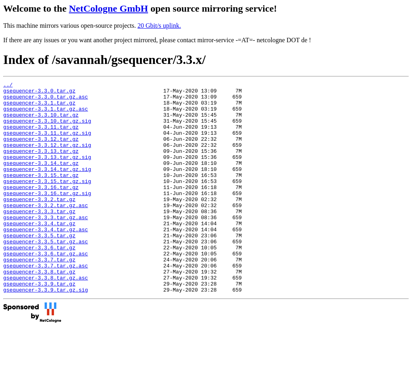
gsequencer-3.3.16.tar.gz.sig (47, 216)
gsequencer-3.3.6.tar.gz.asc (45, 288)
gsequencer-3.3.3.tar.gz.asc (45, 245)
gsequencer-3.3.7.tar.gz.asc (45, 302)
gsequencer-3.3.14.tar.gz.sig (47, 187)
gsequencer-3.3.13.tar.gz (40, 165)
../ (7, 85)
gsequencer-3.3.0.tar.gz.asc (45, 100)
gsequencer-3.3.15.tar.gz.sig (47, 201)
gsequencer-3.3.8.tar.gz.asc (45, 317)
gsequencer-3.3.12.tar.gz (40, 150)
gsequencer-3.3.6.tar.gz (39, 281)
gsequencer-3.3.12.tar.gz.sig (47, 158)
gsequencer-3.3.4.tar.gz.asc (45, 259)
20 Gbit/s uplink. (159, 25)
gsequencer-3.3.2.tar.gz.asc (45, 230)
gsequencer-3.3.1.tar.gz (39, 107)
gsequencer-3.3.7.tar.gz (39, 295)
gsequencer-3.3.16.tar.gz (40, 208)
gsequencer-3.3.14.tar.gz (40, 179)
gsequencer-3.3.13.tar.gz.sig (47, 172)
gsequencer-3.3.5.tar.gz (39, 266)
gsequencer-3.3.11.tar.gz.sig (47, 143)
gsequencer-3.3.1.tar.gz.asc (45, 114)
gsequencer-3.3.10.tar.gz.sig (47, 129)
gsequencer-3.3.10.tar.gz (40, 121)
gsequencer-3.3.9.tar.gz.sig (45, 331)
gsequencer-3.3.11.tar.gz (40, 136)
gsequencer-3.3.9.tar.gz (39, 324)
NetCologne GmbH (108, 8)
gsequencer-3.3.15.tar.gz (40, 194)
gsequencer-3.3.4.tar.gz (39, 252)
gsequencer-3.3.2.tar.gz (39, 223)
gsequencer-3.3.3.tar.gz (39, 237)
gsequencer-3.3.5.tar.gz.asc (45, 274)
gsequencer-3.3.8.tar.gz (39, 310)
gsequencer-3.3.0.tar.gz (39, 93)
